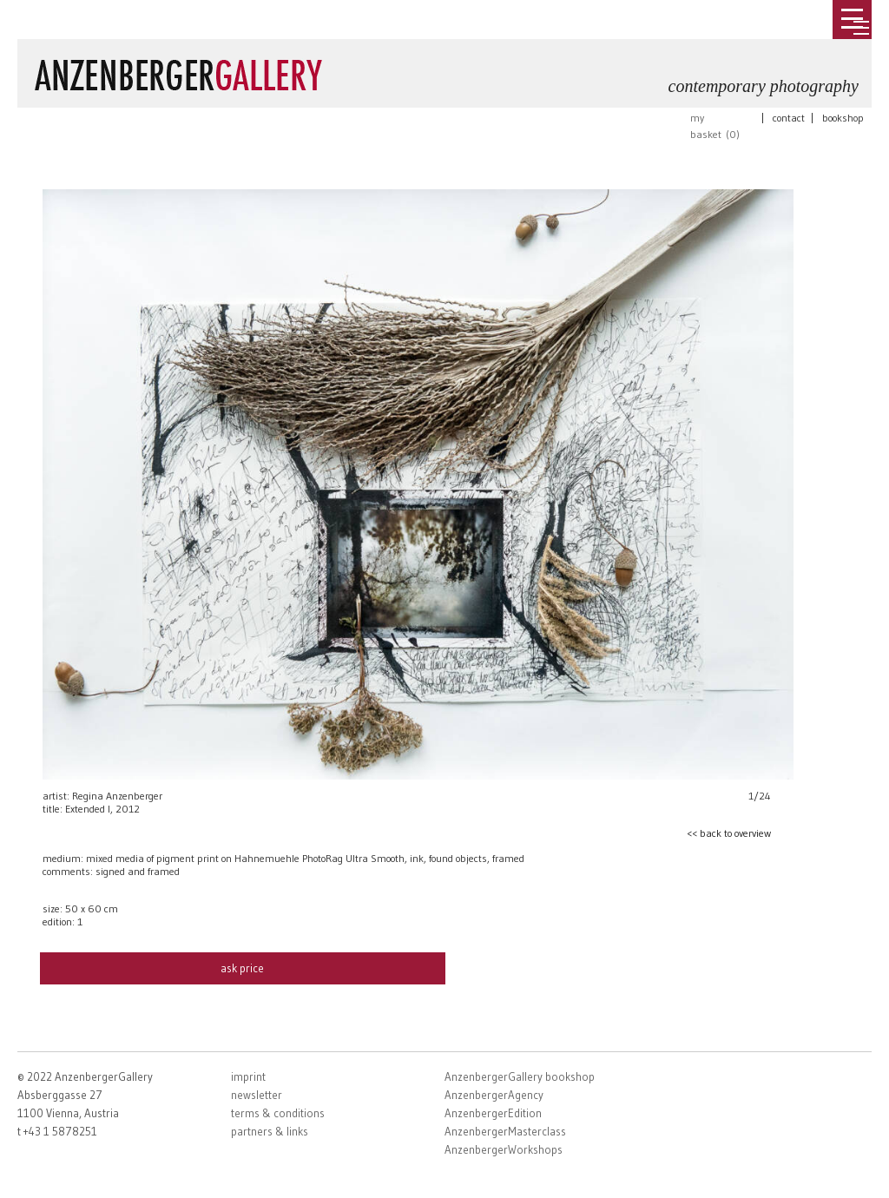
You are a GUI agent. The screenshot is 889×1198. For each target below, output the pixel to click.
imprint (248, 1076)
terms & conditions (278, 1113)
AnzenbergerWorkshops (503, 1149)
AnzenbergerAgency (493, 1095)
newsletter (256, 1095)
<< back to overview (729, 832)
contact (789, 117)
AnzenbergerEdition (493, 1113)
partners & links (269, 1131)
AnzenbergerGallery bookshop (519, 1076)
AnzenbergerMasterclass (505, 1131)
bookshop (843, 117)
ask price (242, 968)
